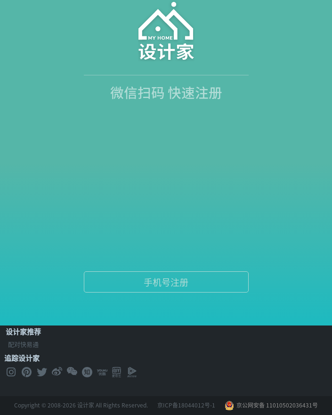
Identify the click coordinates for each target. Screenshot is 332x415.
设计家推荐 (23, 331)
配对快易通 (23, 344)
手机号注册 (166, 282)
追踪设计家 (22, 358)
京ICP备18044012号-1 (186, 405)
